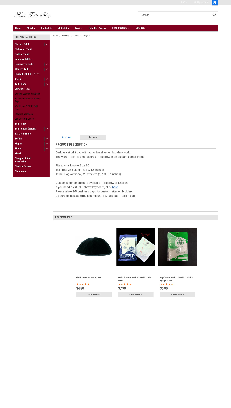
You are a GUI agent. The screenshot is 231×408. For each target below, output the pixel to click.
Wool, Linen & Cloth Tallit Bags (26, 108)
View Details (93, 294)
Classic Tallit (22, 44)
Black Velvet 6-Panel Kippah (88, 277)
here (115, 187)
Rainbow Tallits (23, 59)
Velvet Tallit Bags (22, 88)
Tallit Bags (20, 84)
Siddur (18, 148)
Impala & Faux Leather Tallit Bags (27, 100)
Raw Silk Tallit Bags (24, 114)
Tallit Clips (20, 123)
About (31, 28)
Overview (66, 137)
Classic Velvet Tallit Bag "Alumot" (105, 36)
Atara (18, 79)
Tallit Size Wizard (97, 28)
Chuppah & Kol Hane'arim (22, 160)
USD (184, 2)
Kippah (18, 143)
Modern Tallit (22, 69)
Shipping (63, 28)
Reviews (93, 137)
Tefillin (18, 138)
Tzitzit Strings (23, 133)
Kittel (18, 153)
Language (142, 28)
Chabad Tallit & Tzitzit (27, 74)
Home (18, 28)
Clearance (20, 171)
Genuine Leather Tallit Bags (27, 93)
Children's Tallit (23, 49)
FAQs (79, 28)
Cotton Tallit (22, 54)
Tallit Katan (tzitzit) (25, 128)
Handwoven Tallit (24, 64)
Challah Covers (23, 166)
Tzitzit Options (121, 28)
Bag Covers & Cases (24, 118)
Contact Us (46, 28)
